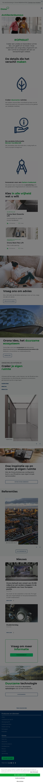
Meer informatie (34, 772)
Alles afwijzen (20, 781)
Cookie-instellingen (20, 778)
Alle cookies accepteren (20, 774)
